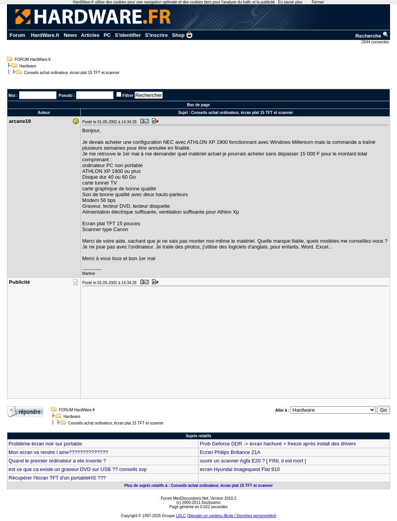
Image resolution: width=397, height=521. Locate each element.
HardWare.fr (45, 35)
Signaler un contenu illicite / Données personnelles (231, 516)
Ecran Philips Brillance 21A (230, 452)
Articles (90, 35)
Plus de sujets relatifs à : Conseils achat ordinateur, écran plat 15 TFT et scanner (198, 485)
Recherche (372, 36)
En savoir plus (290, 2)
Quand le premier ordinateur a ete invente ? (57, 461)
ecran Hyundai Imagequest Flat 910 (240, 469)
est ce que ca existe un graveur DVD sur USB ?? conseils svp (78, 469)
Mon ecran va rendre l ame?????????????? (58, 452)
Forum (17, 35)
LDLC (181, 516)
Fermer (318, 2)
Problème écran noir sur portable (45, 444)
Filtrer (128, 95)
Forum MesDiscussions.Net (184, 498)
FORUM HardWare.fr (33, 59)
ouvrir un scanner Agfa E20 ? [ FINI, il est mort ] (253, 461)
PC (107, 35)
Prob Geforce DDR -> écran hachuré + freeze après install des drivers (278, 444)
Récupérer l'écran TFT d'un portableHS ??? (57, 478)
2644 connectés (376, 42)
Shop (182, 35)
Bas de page (198, 105)
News (70, 35)
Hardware (27, 66)
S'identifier (128, 35)
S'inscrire (156, 35)
